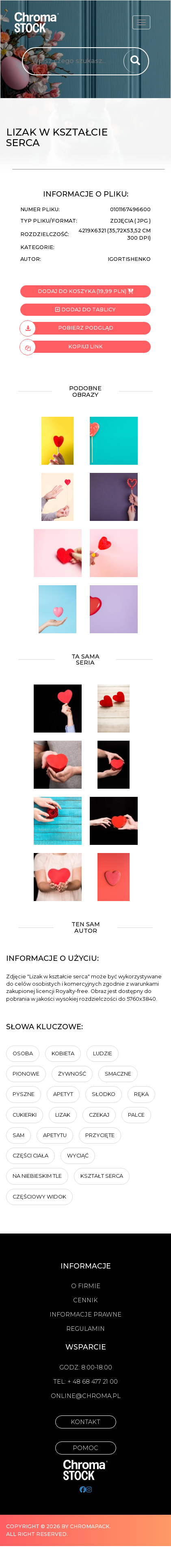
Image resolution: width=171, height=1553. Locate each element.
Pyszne (24, 1094)
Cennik (85, 1300)
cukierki (25, 1115)
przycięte (100, 1135)
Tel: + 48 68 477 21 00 (85, 1381)
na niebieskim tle (37, 1176)
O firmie (85, 1286)
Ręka (141, 1094)
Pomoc (85, 1448)
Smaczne (118, 1074)
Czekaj (99, 1115)
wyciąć (78, 1156)
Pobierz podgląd (66, 328)
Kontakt (85, 1422)
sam (18, 1135)
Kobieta (63, 1053)
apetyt (63, 1094)
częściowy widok (39, 1197)
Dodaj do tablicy (85, 309)
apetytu (55, 1135)
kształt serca (101, 1176)
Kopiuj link (61, 347)
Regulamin (85, 1328)
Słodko (103, 1094)
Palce (136, 1115)
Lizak (62, 1115)
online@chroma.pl (86, 1396)
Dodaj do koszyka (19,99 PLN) (85, 291)
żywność (72, 1074)
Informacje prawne (85, 1314)
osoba (23, 1053)
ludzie (102, 1053)
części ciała (30, 1156)
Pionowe (26, 1074)
